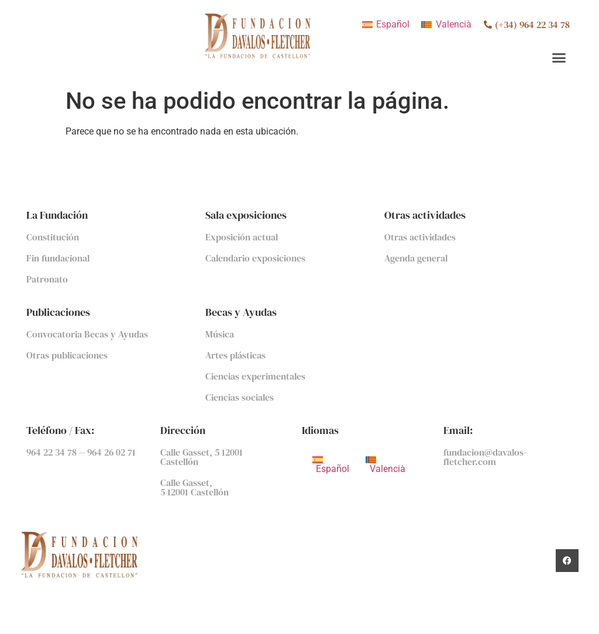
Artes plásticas (235, 355)
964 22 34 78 (52, 452)
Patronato (47, 279)
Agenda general (415, 257)
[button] (559, 58)
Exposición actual (241, 236)
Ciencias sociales (239, 397)
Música (219, 334)
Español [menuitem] (392, 24)
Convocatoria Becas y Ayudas (87, 334)
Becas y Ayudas (241, 312)
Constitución (52, 236)
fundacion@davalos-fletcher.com (484, 457)
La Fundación (57, 215)
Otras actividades (425, 215)
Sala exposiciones (246, 215)
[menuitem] (385, 24)
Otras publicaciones (67, 355)
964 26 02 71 (111, 452)
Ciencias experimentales (255, 376)
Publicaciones (58, 312)
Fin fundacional (57, 257)
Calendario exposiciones (255, 257)
